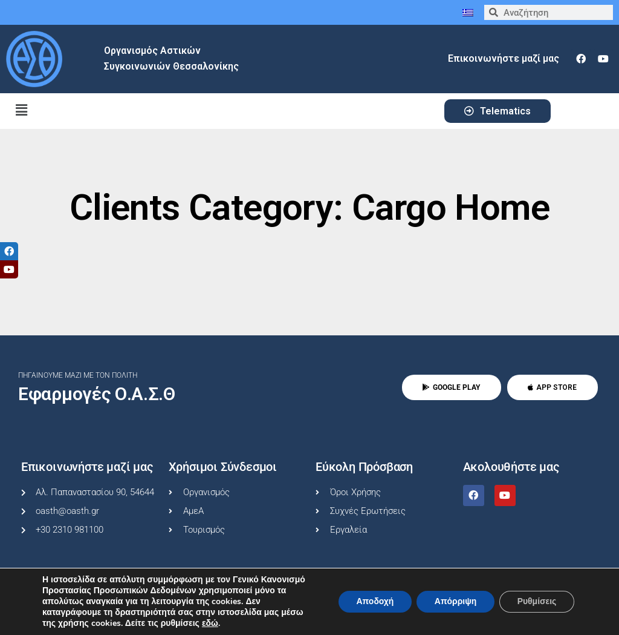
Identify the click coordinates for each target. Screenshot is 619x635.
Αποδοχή (373, 601)
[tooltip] (9, 251)
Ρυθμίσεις (536, 601)
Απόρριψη (454, 601)
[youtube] (603, 58)
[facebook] (581, 58)
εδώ (210, 623)
